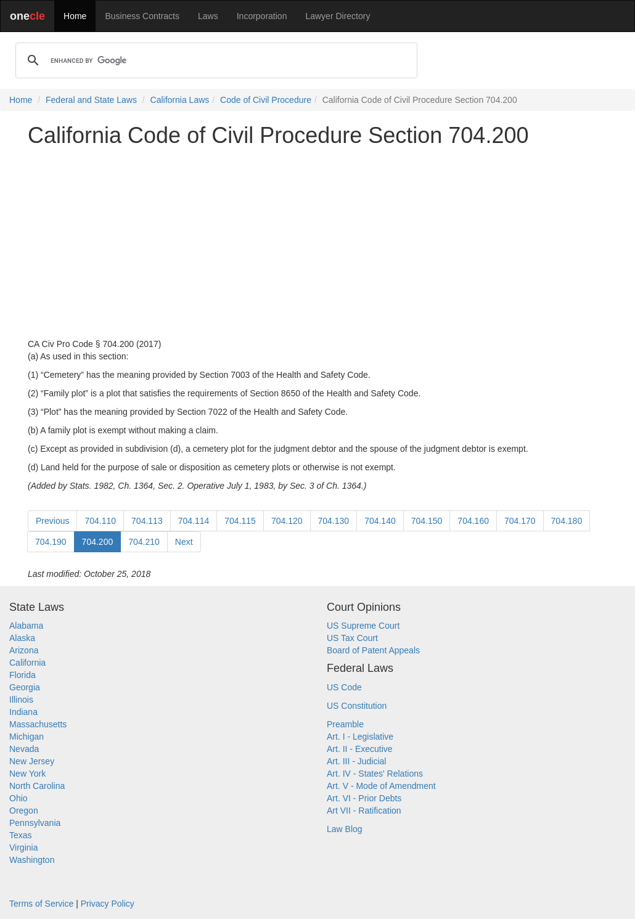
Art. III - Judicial (356, 761)
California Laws (180, 100)
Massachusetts (38, 724)
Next (184, 542)
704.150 (427, 521)
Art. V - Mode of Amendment (381, 786)
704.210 (144, 542)
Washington (31, 860)
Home (74, 16)
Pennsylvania (34, 823)
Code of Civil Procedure (265, 100)
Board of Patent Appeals (373, 650)
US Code (344, 687)
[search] (215, 60)
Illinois (21, 700)
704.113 (147, 521)
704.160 (473, 521)
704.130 (334, 521)
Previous (52, 521)
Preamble (345, 724)
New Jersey (31, 761)
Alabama (26, 626)
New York (27, 773)
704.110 (100, 521)
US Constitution (357, 706)
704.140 (380, 521)
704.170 (520, 521)
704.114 (194, 521)
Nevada (24, 749)
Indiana (23, 712)
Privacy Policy (107, 904)
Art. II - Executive (360, 749)
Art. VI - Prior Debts (364, 798)
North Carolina (37, 786)
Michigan (26, 736)
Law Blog (345, 829)
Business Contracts (142, 16)
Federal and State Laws (91, 100)
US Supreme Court (363, 626)
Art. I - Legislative (360, 736)
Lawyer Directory (337, 16)
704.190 (51, 542)
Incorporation (262, 16)
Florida (22, 675)
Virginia (23, 847)
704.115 (240, 521)
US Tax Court (352, 638)
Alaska (22, 638)
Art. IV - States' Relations (375, 773)
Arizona (23, 650)
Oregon (23, 810)
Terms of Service (41, 904)
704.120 (287, 521)
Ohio (18, 798)
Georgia (24, 687)
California (27, 663)
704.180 (567, 521)
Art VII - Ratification (364, 810)
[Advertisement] (317, 243)
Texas (20, 835)
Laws (208, 16)
